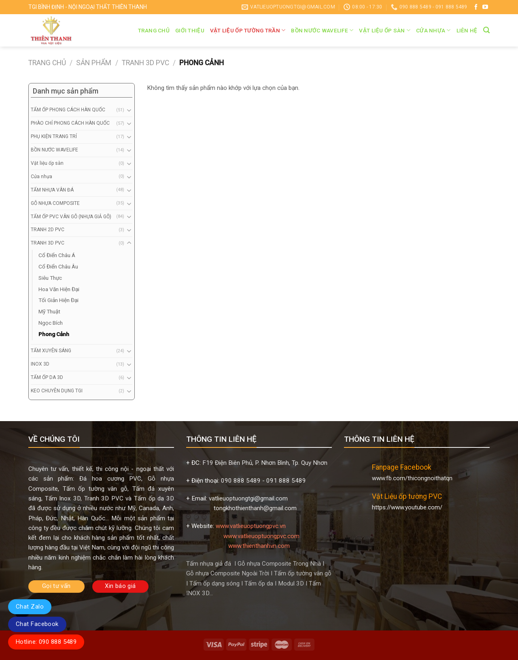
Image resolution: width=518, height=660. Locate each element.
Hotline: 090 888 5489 (46, 641)
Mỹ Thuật (49, 311)
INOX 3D (40, 364)
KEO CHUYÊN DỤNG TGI (57, 391)
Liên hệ (467, 30)
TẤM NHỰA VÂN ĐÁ (52, 190)
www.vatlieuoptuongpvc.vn (251, 526)
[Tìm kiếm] (486, 30)
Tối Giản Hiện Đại (58, 300)
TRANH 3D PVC (145, 63)
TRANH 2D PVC (47, 229)
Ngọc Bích (50, 322)
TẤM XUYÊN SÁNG (51, 350)
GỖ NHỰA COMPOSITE (55, 203)
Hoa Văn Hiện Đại (58, 289)
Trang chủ (154, 30)
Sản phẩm (93, 63)
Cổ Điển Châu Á (56, 255)
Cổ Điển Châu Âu (58, 266)
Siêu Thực (50, 278)
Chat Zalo (30, 606)
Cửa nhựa (433, 30)
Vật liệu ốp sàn (384, 30)
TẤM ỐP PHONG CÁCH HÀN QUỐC (68, 110)
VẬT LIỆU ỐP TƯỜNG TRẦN (248, 30)
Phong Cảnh (53, 334)
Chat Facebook (37, 624)
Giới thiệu (189, 30)
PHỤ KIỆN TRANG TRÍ (54, 136)
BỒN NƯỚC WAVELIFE (322, 30)
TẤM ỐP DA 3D (47, 377)
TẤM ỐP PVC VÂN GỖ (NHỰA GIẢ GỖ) (71, 216)
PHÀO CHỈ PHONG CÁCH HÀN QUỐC (70, 123)
